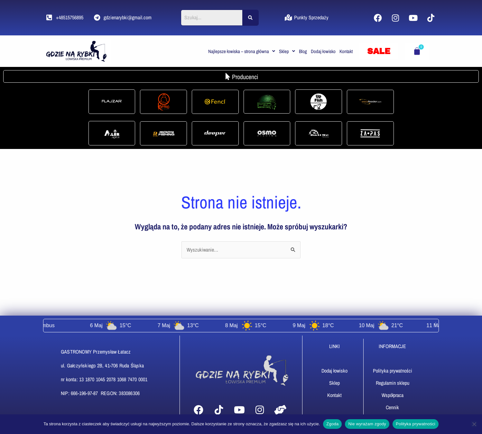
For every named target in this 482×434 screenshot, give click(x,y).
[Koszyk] (417, 51)
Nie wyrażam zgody (367, 423)
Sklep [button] (287, 51)
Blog (303, 51)
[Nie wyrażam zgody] (474, 424)
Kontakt (346, 51)
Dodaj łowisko (323, 51)
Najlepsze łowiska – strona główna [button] (241, 51)
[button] (241, 51)
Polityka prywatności (415, 423)
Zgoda (332, 423)
